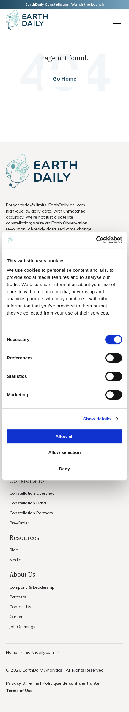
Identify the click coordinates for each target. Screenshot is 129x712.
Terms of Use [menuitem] (19, 690)
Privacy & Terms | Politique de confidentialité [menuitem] (52, 683)
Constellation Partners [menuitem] (31, 512)
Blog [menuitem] (14, 550)
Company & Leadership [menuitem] (32, 587)
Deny (64, 468)
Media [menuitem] (15, 559)
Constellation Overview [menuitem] (32, 493)
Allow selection (64, 452)
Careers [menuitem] (17, 616)
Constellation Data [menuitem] (28, 503)
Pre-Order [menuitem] (19, 523)
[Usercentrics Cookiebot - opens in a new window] (96, 240)
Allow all (65, 436)
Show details (97, 418)
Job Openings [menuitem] (22, 626)
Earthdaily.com (40, 652)
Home (11, 652)
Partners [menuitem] (18, 597)
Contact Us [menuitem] (20, 606)
